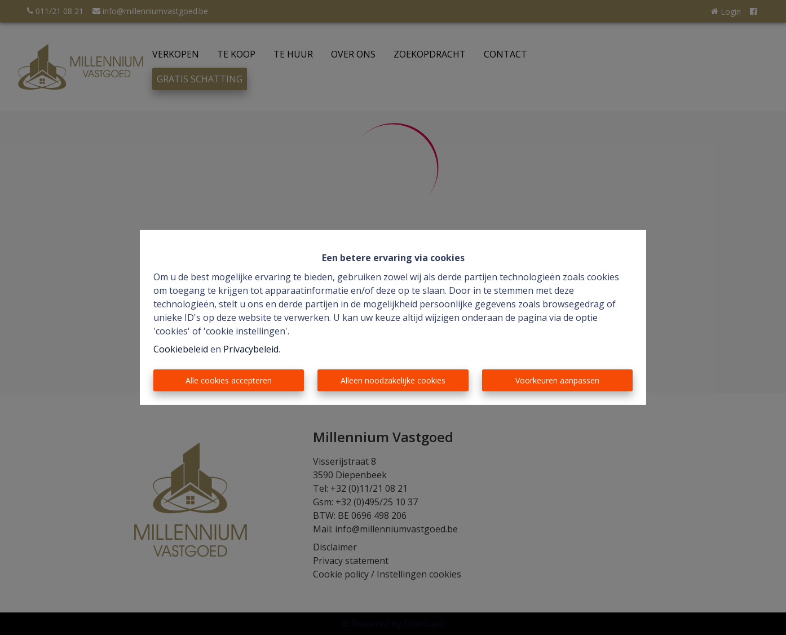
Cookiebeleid (180, 349)
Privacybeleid (251, 349)
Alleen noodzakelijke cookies (393, 380)
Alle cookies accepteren (229, 380)
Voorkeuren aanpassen (557, 380)
